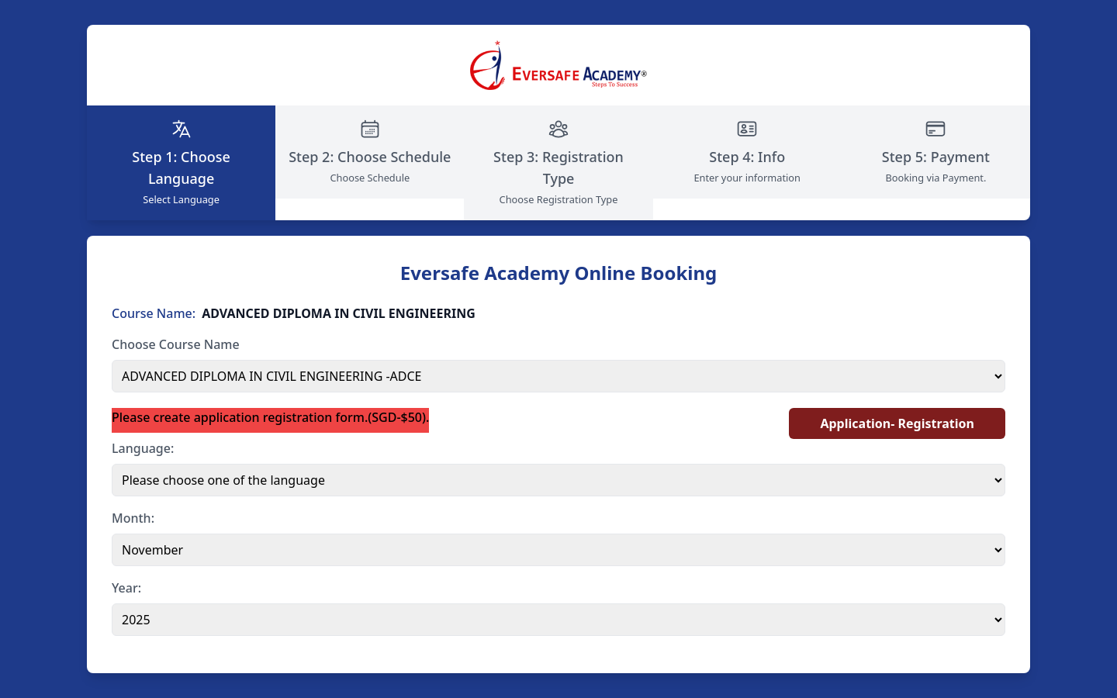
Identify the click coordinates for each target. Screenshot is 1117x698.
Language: (143, 448)
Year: (126, 587)
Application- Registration (897, 423)
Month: (133, 518)
